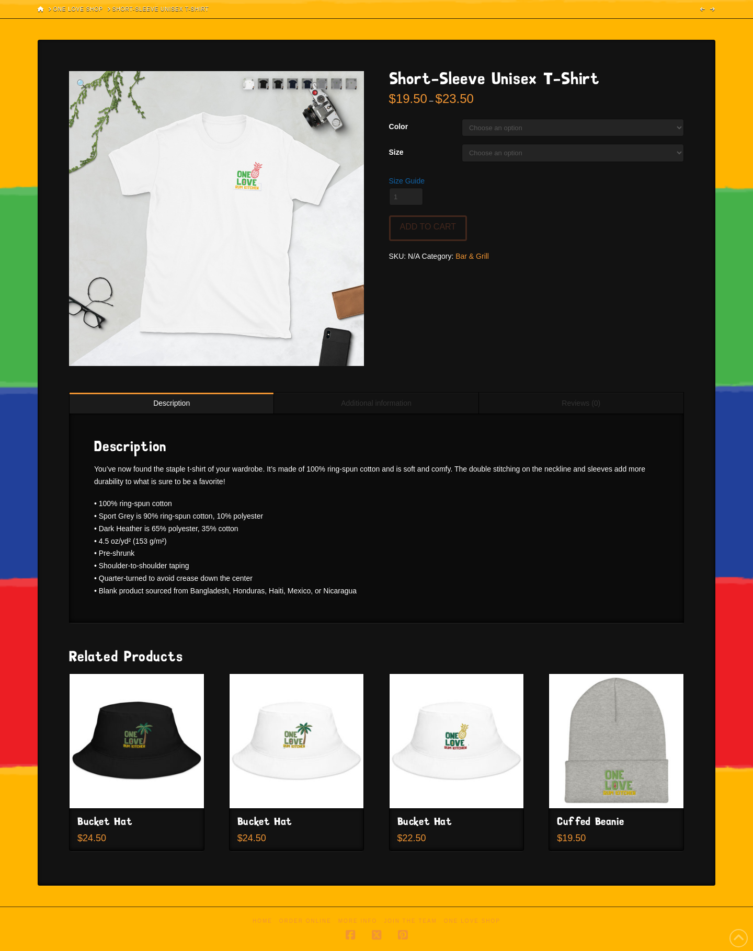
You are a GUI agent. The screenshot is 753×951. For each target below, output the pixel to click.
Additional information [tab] (376, 403)
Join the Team (410, 921)
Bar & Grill (472, 256)
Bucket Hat (104, 822)
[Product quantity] (406, 196)
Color (398, 126)
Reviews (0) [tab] (581, 403)
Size (396, 152)
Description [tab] (171, 403)
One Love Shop (472, 921)
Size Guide (407, 181)
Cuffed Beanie (590, 822)
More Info (358, 921)
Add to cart (428, 226)
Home (262, 921)
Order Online (305, 921)
